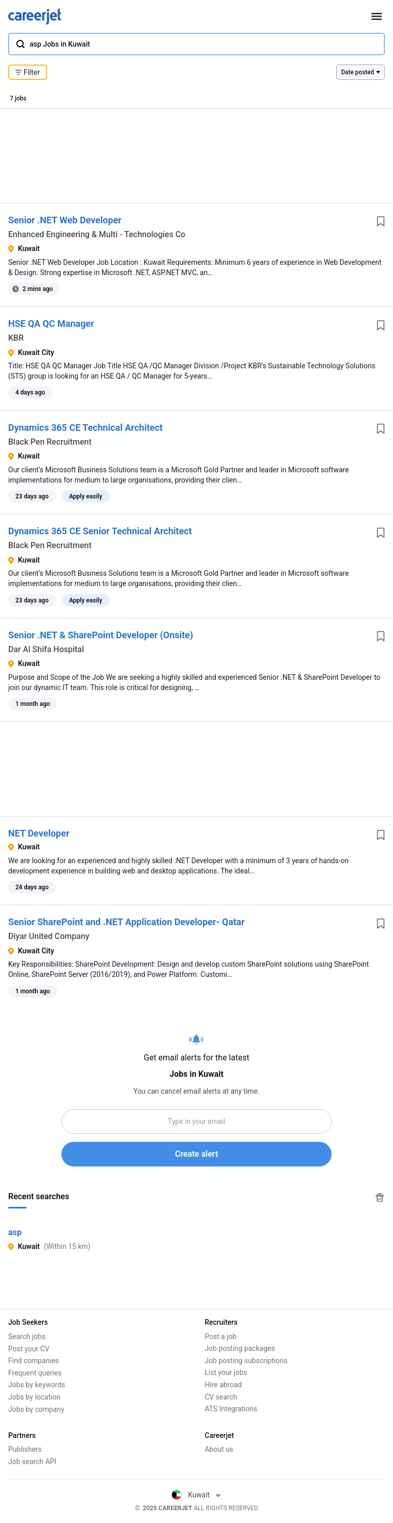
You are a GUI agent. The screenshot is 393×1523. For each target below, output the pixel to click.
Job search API (32, 1461)
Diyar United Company (49, 936)
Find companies (33, 1361)
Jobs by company (36, 1409)
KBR (16, 338)
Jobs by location (34, 1397)
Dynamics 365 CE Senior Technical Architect (100, 531)
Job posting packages (240, 1349)
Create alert (196, 1154)
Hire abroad (223, 1385)
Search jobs (27, 1336)
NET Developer (39, 833)
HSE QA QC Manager (51, 323)
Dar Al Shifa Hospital (46, 649)
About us (219, 1450)
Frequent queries (34, 1373)
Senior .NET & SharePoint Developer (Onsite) (100, 635)
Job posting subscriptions (246, 1361)
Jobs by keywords (36, 1385)
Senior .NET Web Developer (64, 220)
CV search (221, 1397)
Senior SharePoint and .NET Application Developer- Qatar (126, 921)
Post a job (220, 1336)
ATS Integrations (231, 1409)
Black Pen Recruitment (50, 442)
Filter (27, 72)
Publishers (25, 1450)
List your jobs (226, 1373)
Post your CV (28, 1349)
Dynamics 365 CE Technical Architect (85, 427)
